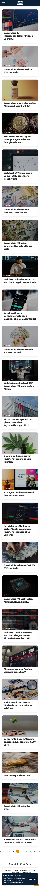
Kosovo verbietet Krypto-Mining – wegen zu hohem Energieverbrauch (17, 139)
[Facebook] (9, 864)
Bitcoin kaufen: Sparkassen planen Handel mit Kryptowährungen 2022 (18, 422)
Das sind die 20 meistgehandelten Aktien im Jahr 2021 (18, 36)
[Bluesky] (27, 864)
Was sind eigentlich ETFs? (17, 775)
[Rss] (30, 864)
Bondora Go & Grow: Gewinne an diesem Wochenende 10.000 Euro (20, 742)
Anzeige (8, 735)
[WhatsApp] (24, 864)
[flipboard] (21, 864)
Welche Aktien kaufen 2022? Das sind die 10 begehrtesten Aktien (19, 386)
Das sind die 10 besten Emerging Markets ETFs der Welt (18, 246)
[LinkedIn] (18, 864)
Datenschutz (17, 882)
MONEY (8, 29)
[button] (32, 879)
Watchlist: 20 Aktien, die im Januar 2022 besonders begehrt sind (18, 176)
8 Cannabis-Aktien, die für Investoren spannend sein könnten (17, 459)
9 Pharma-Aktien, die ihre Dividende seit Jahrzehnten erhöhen (18, 705)
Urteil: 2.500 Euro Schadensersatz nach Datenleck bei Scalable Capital (20, 316)
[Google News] (12, 864)
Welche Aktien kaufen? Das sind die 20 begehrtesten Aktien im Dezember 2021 (18, 636)
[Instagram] (15, 864)
